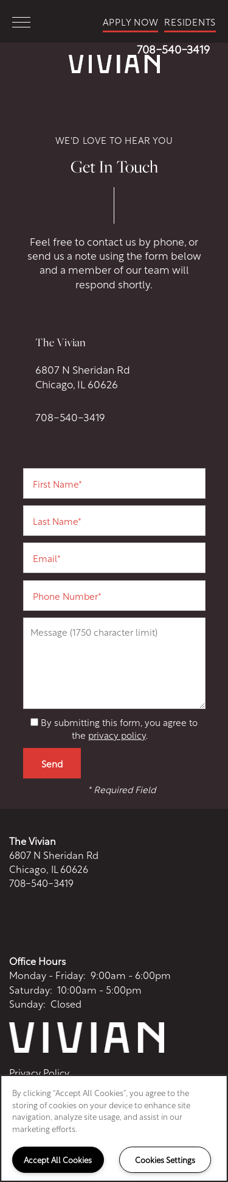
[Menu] (21, 21)
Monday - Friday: (47, 974)
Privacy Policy (39, 1072)
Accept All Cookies (58, 1159)
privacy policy (117, 734)
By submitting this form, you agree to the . (119, 728)
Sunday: (27, 1003)
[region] (114, 1128)
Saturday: (30, 989)
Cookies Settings (165, 1159)
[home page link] (114, 64)
